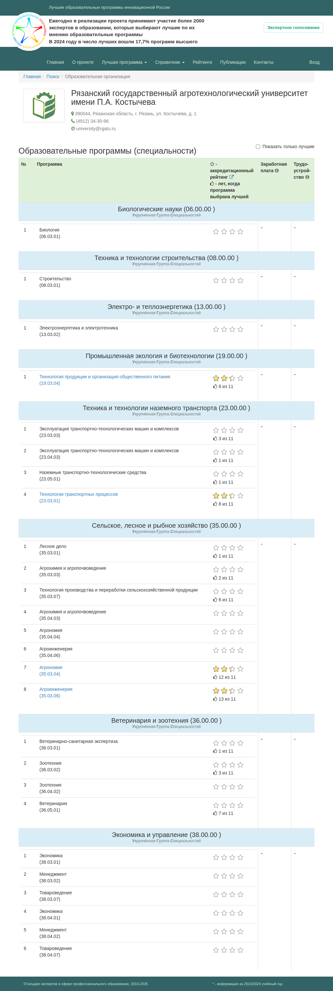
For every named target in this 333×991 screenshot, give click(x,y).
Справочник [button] (170, 62)
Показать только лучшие (285, 146)
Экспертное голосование (293, 27)
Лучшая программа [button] (124, 62)
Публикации (233, 62)
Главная (55, 62)
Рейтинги (202, 62)
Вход (314, 62)
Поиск (53, 76)
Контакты (263, 62)
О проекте (84, 62)
